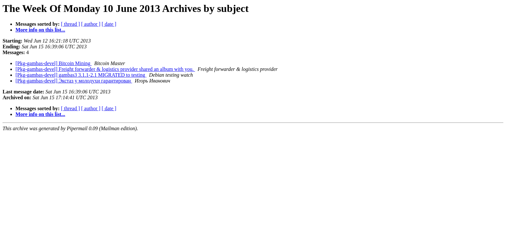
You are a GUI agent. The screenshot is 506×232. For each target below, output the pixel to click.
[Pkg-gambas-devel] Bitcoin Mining (53, 63)
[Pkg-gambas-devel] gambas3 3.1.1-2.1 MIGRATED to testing (81, 75)
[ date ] (109, 24)
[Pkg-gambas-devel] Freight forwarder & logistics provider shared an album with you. (105, 69)
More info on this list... (40, 30)
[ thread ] (70, 24)
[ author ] (91, 24)
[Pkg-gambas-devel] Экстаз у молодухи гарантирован (73, 80)
